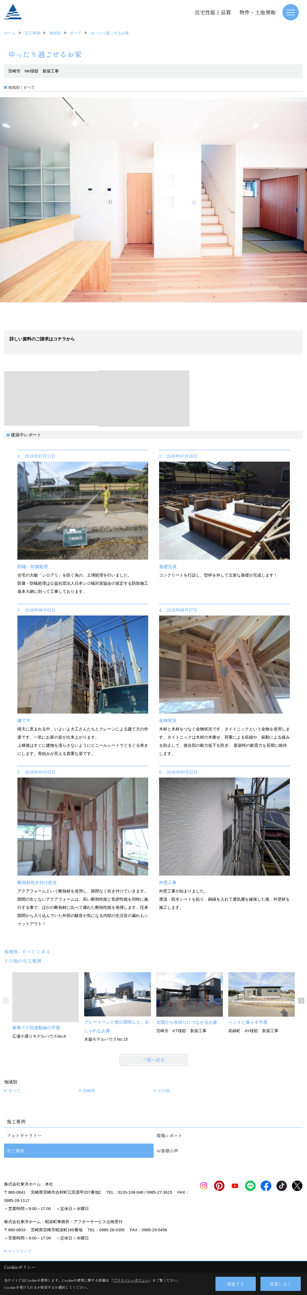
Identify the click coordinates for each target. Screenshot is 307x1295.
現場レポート (169, 1135)
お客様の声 (167, 1150)
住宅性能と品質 (213, 12)
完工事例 (15, 1150)
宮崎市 (89, 1090)
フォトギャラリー (24, 1135)
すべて (14, 1090)
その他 (163, 1090)
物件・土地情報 (257, 12)
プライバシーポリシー (131, 1280)
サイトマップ (19, 1251)
